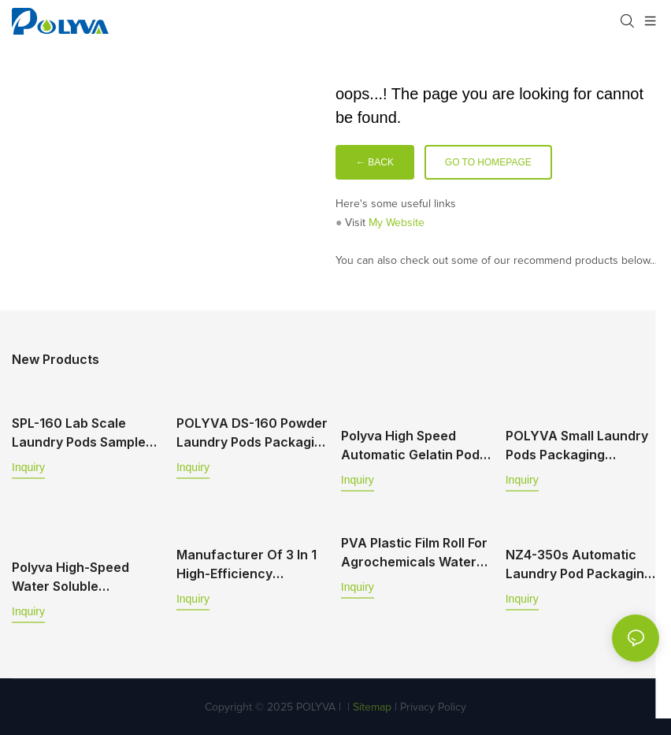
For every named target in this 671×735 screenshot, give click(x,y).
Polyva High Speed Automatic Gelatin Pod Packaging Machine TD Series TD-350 (412, 445)
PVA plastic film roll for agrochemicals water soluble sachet (414, 551)
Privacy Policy (433, 705)
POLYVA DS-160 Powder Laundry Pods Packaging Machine (253, 433)
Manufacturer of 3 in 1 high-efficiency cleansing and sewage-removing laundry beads (250, 563)
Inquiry (28, 467)
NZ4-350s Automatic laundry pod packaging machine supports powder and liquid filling (579, 563)
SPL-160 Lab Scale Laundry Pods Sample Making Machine (79, 433)
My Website (396, 222)
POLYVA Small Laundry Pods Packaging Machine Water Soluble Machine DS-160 (577, 445)
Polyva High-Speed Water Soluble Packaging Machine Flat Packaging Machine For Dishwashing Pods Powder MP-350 (86, 575)
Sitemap (370, 705)
